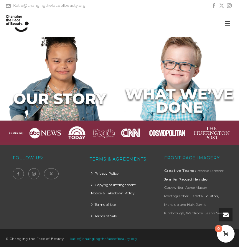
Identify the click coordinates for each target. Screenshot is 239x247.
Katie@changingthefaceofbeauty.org (49, 5)
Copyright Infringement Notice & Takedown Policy (113, 189)
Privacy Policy (105, 173)
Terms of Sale (104, 216)
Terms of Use (103, 204)
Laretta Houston (204, 196)
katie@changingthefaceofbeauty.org (103, 239)
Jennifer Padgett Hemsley (186, 179)
